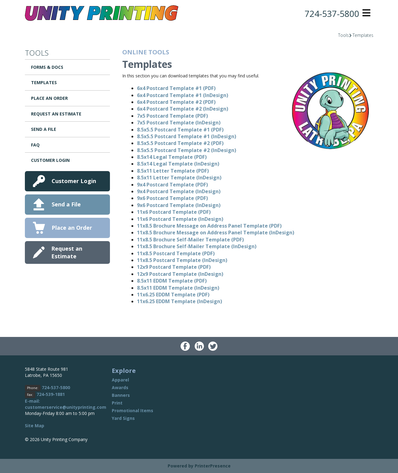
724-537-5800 (332, 13)
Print (117, 403)
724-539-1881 (51, 394)
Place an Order (49, 98)
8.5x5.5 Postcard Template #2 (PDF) (180, 143)
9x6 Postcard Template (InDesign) (178, 205)
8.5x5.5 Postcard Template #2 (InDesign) (186, 150)
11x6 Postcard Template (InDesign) (180, 219)
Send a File (43, 129)
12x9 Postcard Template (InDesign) (180, 274)
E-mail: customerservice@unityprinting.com (65, 404)
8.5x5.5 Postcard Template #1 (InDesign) (186, 136)
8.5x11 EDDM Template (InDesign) (178, 287)
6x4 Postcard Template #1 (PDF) (176, 88)
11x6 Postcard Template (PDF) (174, 212)
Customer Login (50, 160)
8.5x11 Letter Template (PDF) (173, 170)
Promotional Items (132, 410)
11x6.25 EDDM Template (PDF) (173, 294)
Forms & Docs (47, 67)
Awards (120, 387)
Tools (343, 35)
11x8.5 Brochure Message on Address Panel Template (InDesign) (215, 232)
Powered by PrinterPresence (199, 466)
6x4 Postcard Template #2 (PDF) (176, 102)
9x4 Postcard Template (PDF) (172, 184)
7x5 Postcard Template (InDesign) (178, 122)
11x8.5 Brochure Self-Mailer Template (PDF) (190, 239)
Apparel (120, 380)
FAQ (35, 145)
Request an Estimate (56, 114)
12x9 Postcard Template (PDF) (174, 267)
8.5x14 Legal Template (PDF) (172, 157)
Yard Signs (123, 418)
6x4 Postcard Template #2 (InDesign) (182, 108)
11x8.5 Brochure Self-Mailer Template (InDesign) (196, 246)
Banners (121, 395)
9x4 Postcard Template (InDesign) (178, 191)
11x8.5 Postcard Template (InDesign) (182, 260)
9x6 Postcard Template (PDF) (172, 198)
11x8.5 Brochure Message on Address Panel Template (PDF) (209, 225)
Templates (363, 35)
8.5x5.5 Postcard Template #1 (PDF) (180, 129)
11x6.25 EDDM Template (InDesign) (179, 301)
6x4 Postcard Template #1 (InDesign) (182, 95)
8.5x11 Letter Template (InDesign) (179, 177)
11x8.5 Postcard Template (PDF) (176, 253)
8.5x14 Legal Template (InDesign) (178, 163)
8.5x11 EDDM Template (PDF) (172, 280)
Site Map (34, 425)
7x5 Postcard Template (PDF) (172, 115)
